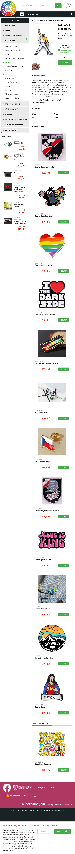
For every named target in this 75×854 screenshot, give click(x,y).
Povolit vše (62, 835)
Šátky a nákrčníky (12, 94)
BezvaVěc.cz (38, 20)
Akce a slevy (10, 25)
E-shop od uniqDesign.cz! (55, 810)
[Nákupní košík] (68, 5)
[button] (71, 14)
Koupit (65, 63)
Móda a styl (10, 41)
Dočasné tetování (12, 50)
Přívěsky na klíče (12, 109)
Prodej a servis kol (55, 804)
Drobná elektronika (13, 36)
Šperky (7, 74)
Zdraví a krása (11, 130)
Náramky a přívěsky (12, 98)
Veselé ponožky (11, 78)
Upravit (44, 835)
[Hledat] (58, 5)
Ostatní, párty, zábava (14, 66)
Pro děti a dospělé (12, 104)
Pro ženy (8, 90)
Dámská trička (11, 46)
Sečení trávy (68, 804)
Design (7, 30)
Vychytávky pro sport (14, 125)
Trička (7, 86)
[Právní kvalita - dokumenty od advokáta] (22, 788)
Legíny (7, 54)
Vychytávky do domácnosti (16, 120)
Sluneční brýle (11, 82)
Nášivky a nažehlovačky (14, 58)
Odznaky (8, 62)
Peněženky (9, 70)
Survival (8, 114)
